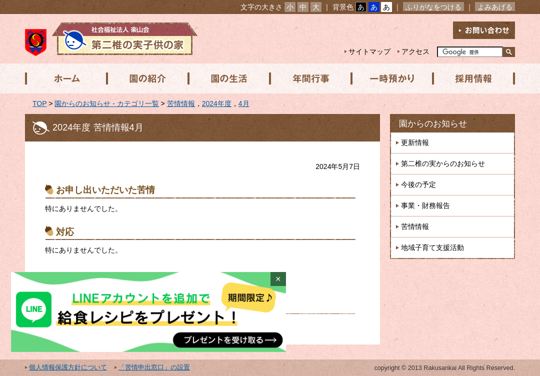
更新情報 (415, 142)
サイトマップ (369, 52)
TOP (39, 104)
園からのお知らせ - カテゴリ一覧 (106, 104)
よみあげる (495, 7)
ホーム (65, 79)
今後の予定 (418, 184)
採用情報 (470, 79)
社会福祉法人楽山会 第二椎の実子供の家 (111, 39)
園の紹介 (146, 79)
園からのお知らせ (433, 123)
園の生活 (227, 79)
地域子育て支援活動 (432, 248)
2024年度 (217, 104)
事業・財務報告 (425, 206)
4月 (244, 104)
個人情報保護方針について (68, 367)
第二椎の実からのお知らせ (443, 164)
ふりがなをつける (434, 7)
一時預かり (389, 79)
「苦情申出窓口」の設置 (154, 367)
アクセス (416, 52)
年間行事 (308, 79)
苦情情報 (181, 104)
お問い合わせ (484, 30)
